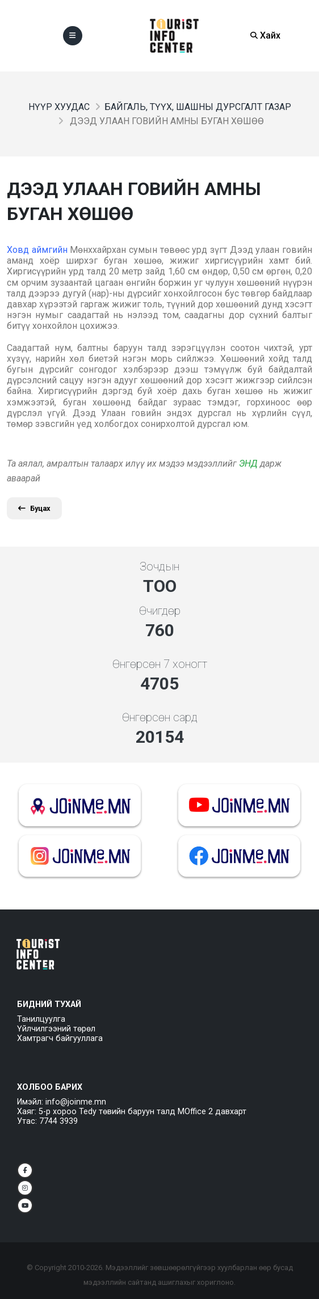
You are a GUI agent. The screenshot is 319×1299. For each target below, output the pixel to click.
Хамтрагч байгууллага (60, 1038)
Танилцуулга (41, 1019)
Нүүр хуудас (59, 106)
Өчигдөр (160, 610)
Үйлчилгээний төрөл (56, 1029)
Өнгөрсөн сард (160, 717)
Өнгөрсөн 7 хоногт (159, 664)
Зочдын (159, 566)
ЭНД (248, 463)
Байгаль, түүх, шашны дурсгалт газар (197, 106)
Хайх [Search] (265, 35)
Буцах (34, 508)
